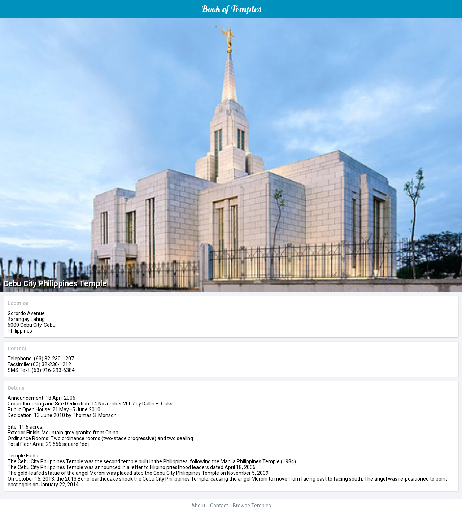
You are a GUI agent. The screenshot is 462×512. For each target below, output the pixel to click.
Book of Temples (231, 9)
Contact (219, 505)
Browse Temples (252, 505)
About (198, 505)
